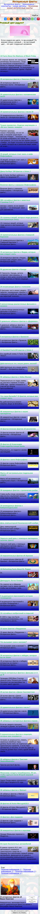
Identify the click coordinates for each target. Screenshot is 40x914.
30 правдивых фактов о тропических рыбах (19, 490)
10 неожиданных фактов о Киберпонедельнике (11, 507)
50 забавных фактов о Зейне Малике (15, 377)
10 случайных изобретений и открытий (16, 613)
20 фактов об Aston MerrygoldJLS (14, 804)
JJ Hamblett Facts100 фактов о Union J (16, 350)
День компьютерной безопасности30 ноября (19, 523)
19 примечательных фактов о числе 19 (16, 112)
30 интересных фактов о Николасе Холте (17, 79)
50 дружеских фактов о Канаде (13, 269)
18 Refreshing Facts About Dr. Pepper (15, 569)
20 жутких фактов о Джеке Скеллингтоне (17, 692)
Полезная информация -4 (11, 873)
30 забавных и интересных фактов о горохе (18, 721)
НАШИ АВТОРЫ (19, 6)
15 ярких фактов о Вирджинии (13, 629)
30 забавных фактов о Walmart (13, 790)
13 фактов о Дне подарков (11, 817)
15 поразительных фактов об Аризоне (16, 556)
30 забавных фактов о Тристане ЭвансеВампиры (13, 760)
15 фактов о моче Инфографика (13, 460)
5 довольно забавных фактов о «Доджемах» (19, 321)
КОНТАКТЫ (6, 6)
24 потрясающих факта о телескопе (15, 287)
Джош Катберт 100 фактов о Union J (15, 171)
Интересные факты (26, 1)
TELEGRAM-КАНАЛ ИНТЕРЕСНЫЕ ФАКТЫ (22, 7)
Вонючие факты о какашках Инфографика (18, 185)
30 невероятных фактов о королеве (15, 830)
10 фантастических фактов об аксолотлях (18, 429)
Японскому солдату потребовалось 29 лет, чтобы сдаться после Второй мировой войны (18, 775)
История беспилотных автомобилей (15, 844)
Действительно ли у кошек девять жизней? (18, 363)
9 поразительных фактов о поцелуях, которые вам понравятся (16, 735)
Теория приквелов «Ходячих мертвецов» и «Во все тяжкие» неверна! (18, 126)
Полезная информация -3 (25, 871)
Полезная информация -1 (11, 869)
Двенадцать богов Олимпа (11, 581)
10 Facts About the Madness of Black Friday (18, 56)
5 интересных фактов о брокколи (14, 337)
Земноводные (28, 4)
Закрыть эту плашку (19, 912)
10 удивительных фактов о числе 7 (15, 707)
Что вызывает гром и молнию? (13, 642)
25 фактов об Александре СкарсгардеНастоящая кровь (12, 445)
